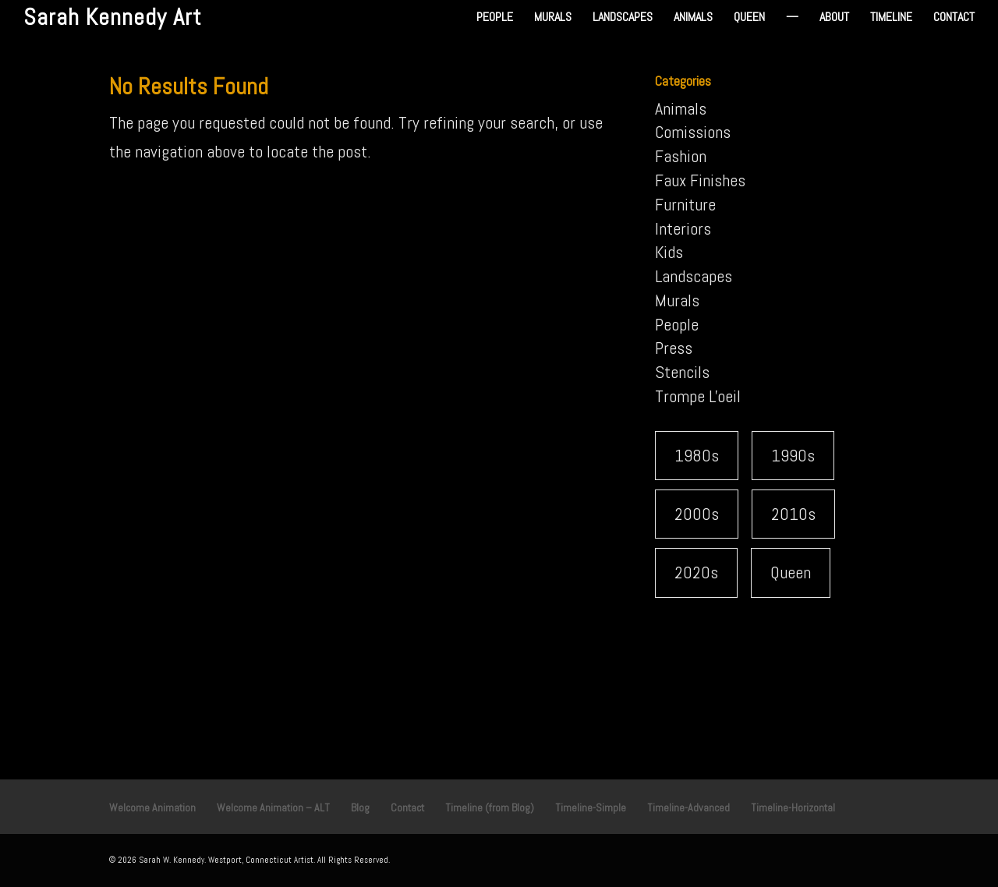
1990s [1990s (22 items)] (793, 455)
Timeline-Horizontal (793, 807)
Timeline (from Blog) (489, 807)
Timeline (891, 18)
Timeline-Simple (590, 807)
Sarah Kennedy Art (112, 17)
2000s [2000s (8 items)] (696, 514)
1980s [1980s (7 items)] (696, 455)
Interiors (683, 228)
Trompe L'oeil (698, 396)
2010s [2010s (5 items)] (793, 514)
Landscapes (623, 18)
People (494, 18)
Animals (693, 18)
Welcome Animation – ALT (273, 807)
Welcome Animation (152, 807)
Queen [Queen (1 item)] (790, 572)
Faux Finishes (700, 180)
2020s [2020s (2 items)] (696, 572)
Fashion (680, 156)
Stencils (682, 372)
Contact (954, 18)
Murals (553, 18)
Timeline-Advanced (688, 807)
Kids (669, 252)
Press (673, 348)
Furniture (685, 204)
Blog (360, 807)
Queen (749, 18)
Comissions (693, 132)
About (834, 18)
